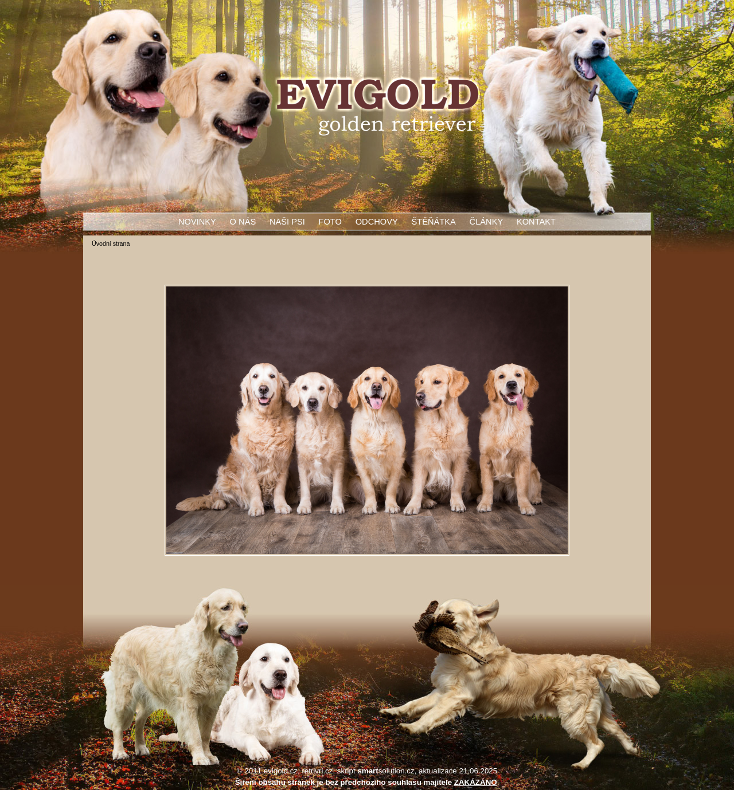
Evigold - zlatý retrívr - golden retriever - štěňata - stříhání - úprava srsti (377, 107)
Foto (330, 221)
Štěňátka (433, 221)
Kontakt (536, 221)
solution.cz (385, 771)
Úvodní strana (111, 243)
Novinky (197, 221)
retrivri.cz (317, 771)
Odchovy (377, 221)
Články (486, 221)
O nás (243, 221)
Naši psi (287, 221)
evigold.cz (281, 771)
